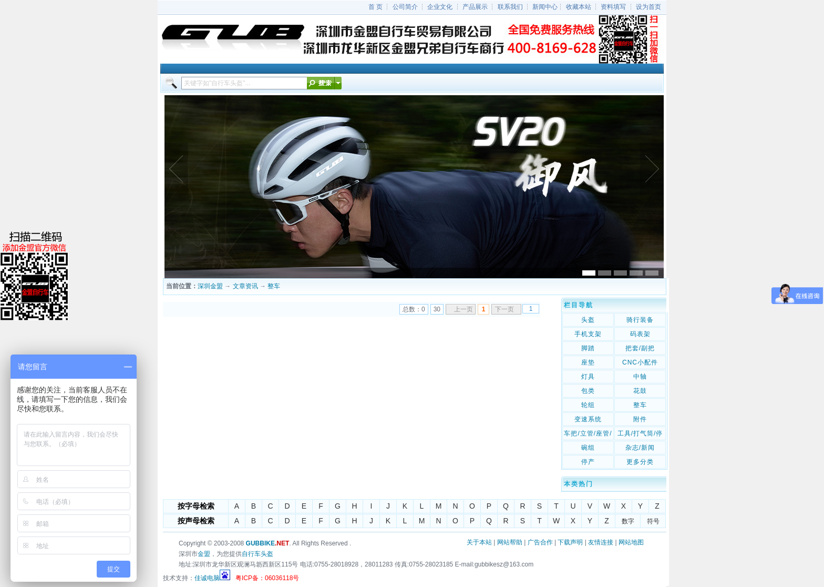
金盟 (204, 554)
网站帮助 (509, 542)
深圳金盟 (210, 286)
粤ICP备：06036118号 (267, 578)
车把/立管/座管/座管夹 (588, 434)
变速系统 (588, 419)
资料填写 (613, 7)
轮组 (588, 405)
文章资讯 (245, 286)
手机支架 (588, 334)
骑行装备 (640, 319)
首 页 (375, 7)
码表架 (640, 334)
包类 (588, 390)
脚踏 (588, 348)
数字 (628, 521)
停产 (588, 461)
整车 (273, 286)
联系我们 (510, 7)
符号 (653, 521)
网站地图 (631, 542)
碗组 (588, 447)
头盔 (588, 319)
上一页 (463, 309)
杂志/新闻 (640, 447)
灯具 (588, 376)
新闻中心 (545, 7)
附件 (640, 419)
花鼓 (640, 390)
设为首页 (648, 7)
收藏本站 (578, 7)
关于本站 (479, 542)
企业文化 (439, 7)
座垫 (588, 362)
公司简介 (405, 7)
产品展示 (475, 7)
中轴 (640, 376)
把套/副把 (640, 348)
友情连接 (600, 542)
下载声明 (570, 542)
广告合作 (540, 542)
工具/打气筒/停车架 (640, 434)
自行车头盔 (257, 554)
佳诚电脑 (207, 578)
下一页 (504, 309)
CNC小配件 (640, 362)
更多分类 (640, 461)
